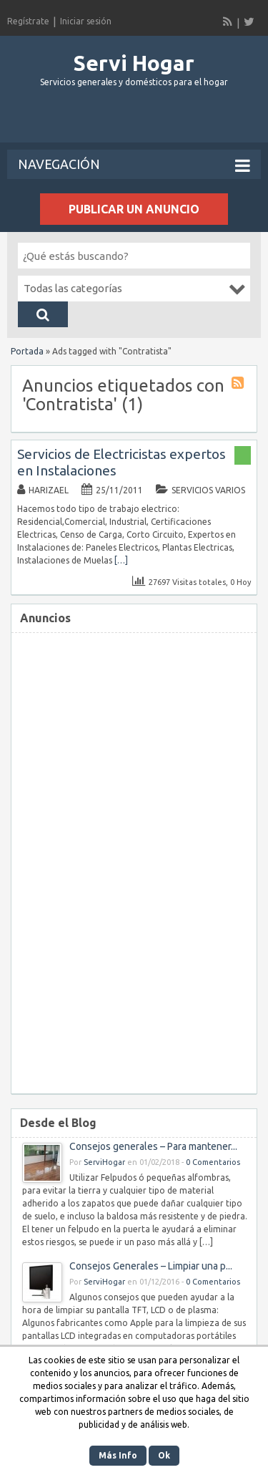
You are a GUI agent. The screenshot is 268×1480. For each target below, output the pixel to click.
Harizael (49, 490)
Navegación (134, 165)
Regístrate (28, 21)
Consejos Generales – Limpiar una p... (150, 1266)
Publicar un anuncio (134, 209)
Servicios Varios (208, 490)
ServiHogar (104, 1162)
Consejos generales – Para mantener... (153, 1146)
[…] (121, 560)
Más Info (118, 1455)
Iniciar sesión (85, 21)
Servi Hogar (134, 63)
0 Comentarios (213, 1162)
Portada (27, 351)
